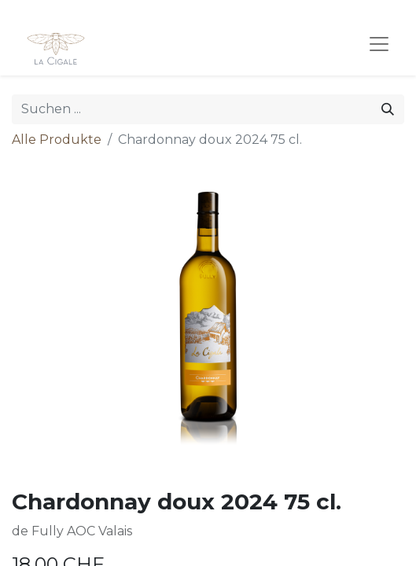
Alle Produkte (56, 139)
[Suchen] (387, 109)
